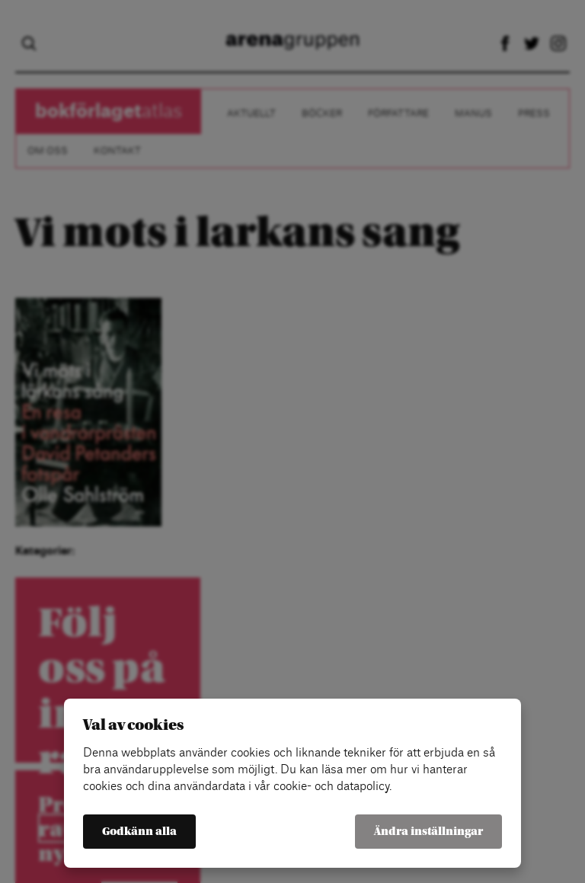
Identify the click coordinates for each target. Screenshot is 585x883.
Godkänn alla (139, 831)
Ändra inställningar (428, 831)
